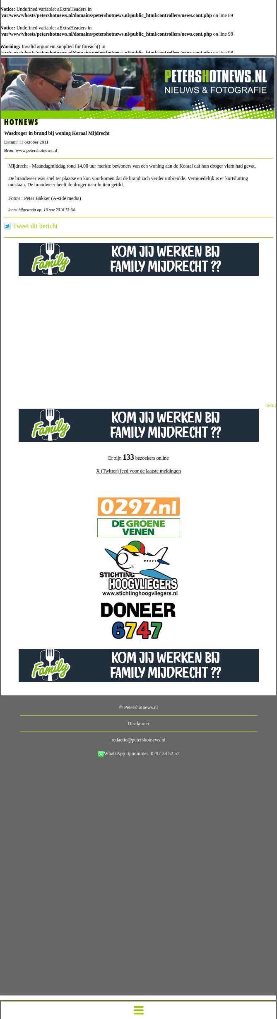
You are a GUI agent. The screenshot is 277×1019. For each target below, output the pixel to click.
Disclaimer (138, 723)
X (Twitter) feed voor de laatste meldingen (138, 471)
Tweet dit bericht (35, 226)
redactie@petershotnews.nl (138, 740)
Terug (271, 405)
